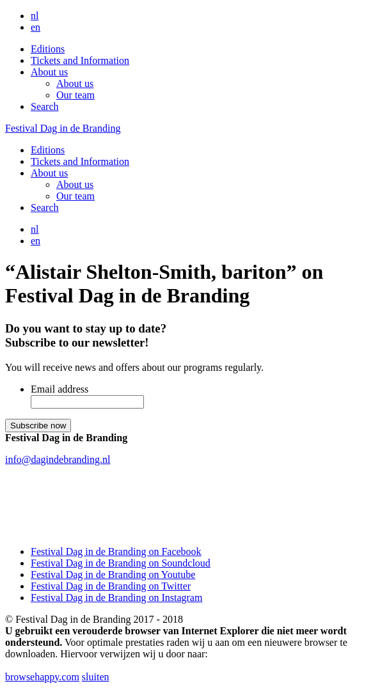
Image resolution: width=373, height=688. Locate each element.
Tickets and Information (80, 60)
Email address (59, 389)
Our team (75, 95)
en (35, 27)
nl (34, 15)
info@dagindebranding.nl (57, 459)
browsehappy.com (42, 676)
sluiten (95, 676)
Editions (48, 48)
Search (45, 106)
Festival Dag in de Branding (62, 128)
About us (49, 71)
